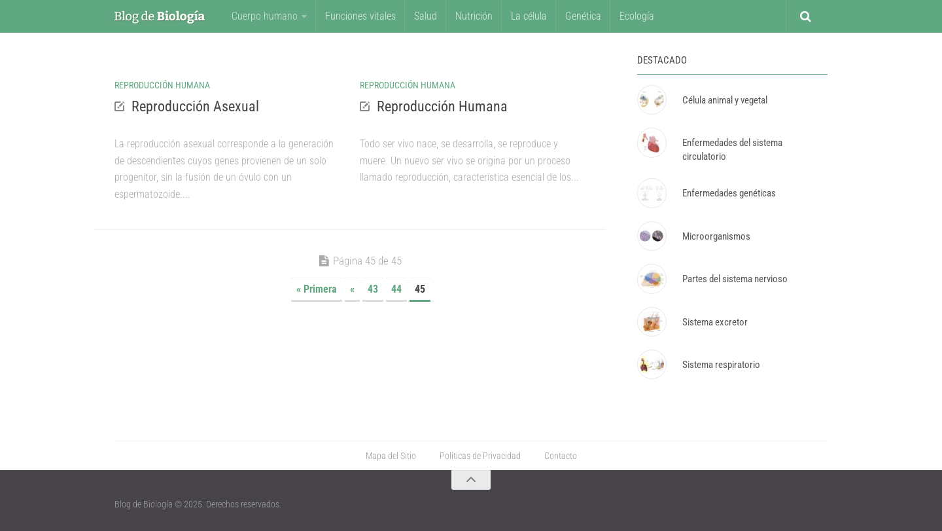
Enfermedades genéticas (729, 193)
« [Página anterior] (352, 289)
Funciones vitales (360, 16)
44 (396, 289)
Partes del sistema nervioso (735, 279)
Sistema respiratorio (721, 365)
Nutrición (474, 16)
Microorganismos (716, 236)
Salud (425, 16)
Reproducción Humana (162, 85)
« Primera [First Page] (316, 289)
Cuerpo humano (265, 16)
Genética (583, 16)
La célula (529, 16)
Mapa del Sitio (391, 455)
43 (373, 289)
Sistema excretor (715, 322)
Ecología (636, 16)
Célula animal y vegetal (724, 100)
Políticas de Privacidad (480, 455)
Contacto (560, 455)
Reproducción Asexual (195, 106)
